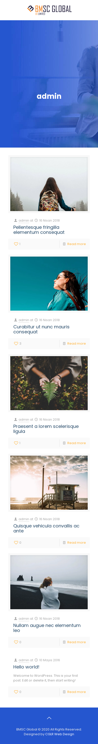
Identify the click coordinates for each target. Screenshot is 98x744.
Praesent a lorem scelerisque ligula (46, 428)
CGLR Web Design (59, 734)
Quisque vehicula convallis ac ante (46, 528)
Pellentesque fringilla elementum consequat (39, 229)
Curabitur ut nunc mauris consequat (41, 329)
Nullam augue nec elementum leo (47, 627)
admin (24, 220)
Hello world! (26, 667)
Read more (76, 244)
